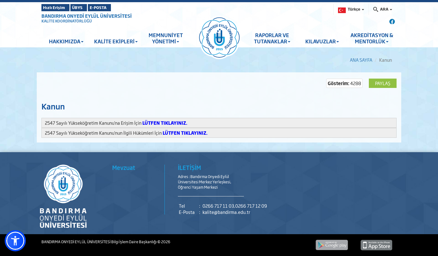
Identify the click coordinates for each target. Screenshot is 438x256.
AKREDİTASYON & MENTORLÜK (371, 38)
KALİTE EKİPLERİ (116, 41)
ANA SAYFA (361, 59)
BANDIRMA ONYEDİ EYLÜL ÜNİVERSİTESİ (86, 15)
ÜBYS (87, 7)
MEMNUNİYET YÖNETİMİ (166, 38)
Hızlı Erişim (57, 7)
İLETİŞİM (189, 167)
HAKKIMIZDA (66, 41)
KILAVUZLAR (322, 41)
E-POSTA (116, 7)
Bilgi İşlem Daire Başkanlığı (134, 241)
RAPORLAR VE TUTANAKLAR (272, 38)
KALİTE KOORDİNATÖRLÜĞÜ (66, 21)
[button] (15, 241)
